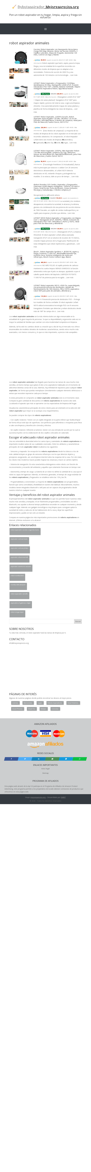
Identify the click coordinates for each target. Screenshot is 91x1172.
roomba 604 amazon (18, 585)
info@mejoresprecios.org (19, 643)
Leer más (73, 75)
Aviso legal (45, 768)
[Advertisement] (27, 357)
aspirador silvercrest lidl (19, 557)
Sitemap (45, 773)
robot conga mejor (17, 612)
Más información (50, 97)
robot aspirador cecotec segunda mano (25, 530)
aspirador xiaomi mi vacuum (21, 566)
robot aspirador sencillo (19, 594)
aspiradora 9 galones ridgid (20, 603)
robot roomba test (17, 575)
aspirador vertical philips (19, 548)
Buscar (78, 621)
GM (62, 797)
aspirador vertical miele (19, 539)
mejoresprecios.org (37, 797)
